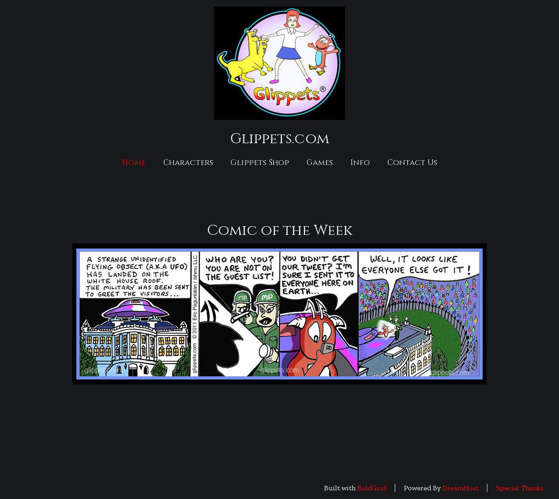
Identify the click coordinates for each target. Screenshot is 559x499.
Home (134, 162)
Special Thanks (520, 488)
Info (360, 162)
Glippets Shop (260, 162)
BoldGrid (371, 488)
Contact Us (412, 162)
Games (320, 162)
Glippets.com (279, 139)
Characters (188, 162)
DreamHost (460, 488)
